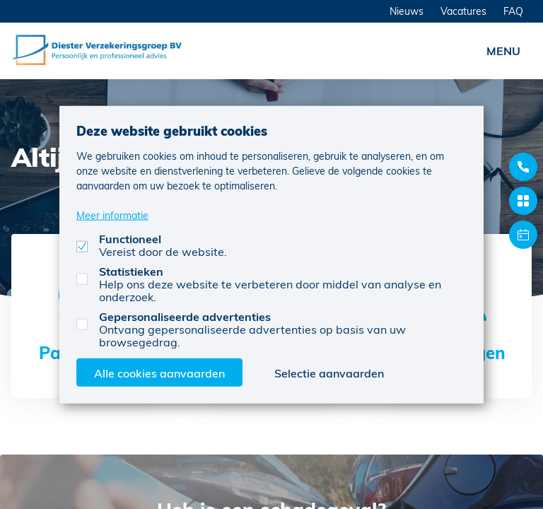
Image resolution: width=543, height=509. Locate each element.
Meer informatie (112, 214)
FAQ (513, 11)
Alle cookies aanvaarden (159, 372)
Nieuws (407, 11)
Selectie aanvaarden (329, 372)
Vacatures (463, 11)
